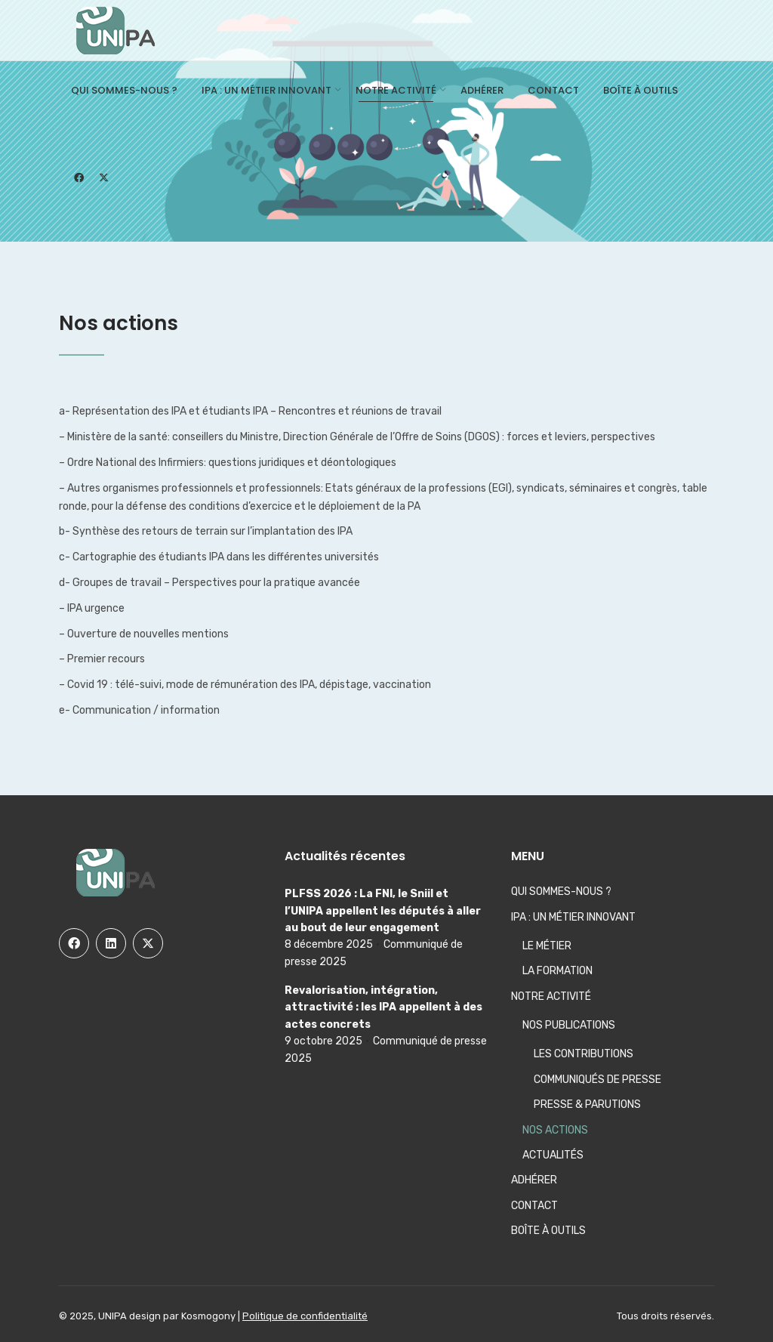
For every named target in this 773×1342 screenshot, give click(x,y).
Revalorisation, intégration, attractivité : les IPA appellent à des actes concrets (383, 1007)
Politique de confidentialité (305, 1316)
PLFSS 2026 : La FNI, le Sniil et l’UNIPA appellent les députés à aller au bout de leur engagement (383, 910)
